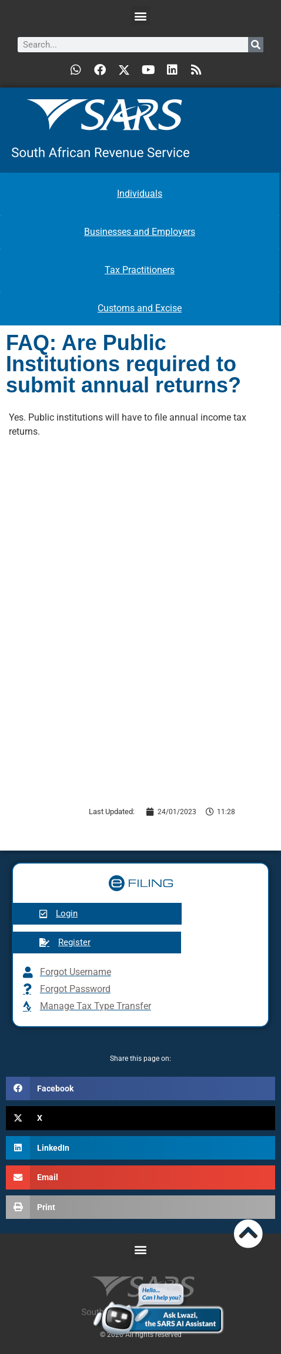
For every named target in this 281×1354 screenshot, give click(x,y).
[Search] (255, 44)
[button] (140, 15)
